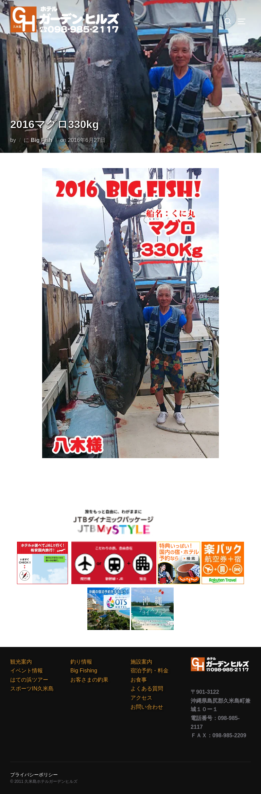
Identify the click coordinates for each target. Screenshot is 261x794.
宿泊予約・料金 (149, 670)
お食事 (138, 680)
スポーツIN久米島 (32, 688)
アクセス (141, 698)
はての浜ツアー (29, 680)
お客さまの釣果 (89, 680)
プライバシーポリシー (34, 774)
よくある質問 (146, 688)
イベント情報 (26, 670)
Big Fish (41, 140)
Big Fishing (83, 670)
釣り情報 (81, 662)
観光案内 (21, 662)
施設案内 (141, 662)
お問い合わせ (146, 707)
